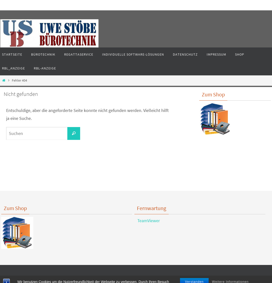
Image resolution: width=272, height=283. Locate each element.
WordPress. (153, 278)
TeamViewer (147, 220)
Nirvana (137, 278)
